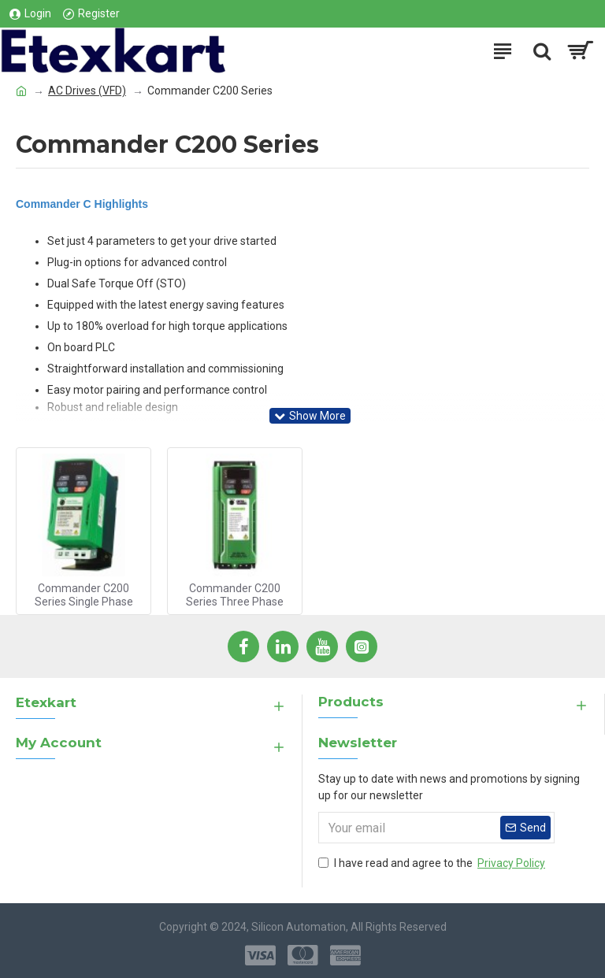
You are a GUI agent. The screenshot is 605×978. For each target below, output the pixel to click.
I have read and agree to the (432, 863)
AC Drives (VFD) (87, 90)
